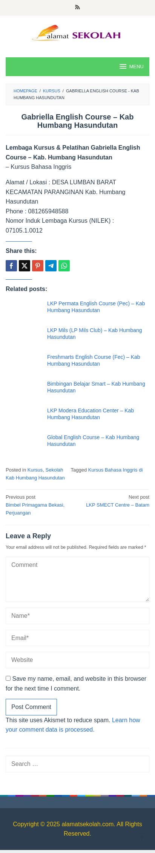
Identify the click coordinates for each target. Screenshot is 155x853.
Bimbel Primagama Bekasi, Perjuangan (40, 504)
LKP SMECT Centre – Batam (114, 500)
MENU (131, 66)
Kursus (35, 470)
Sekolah (54, 470)
